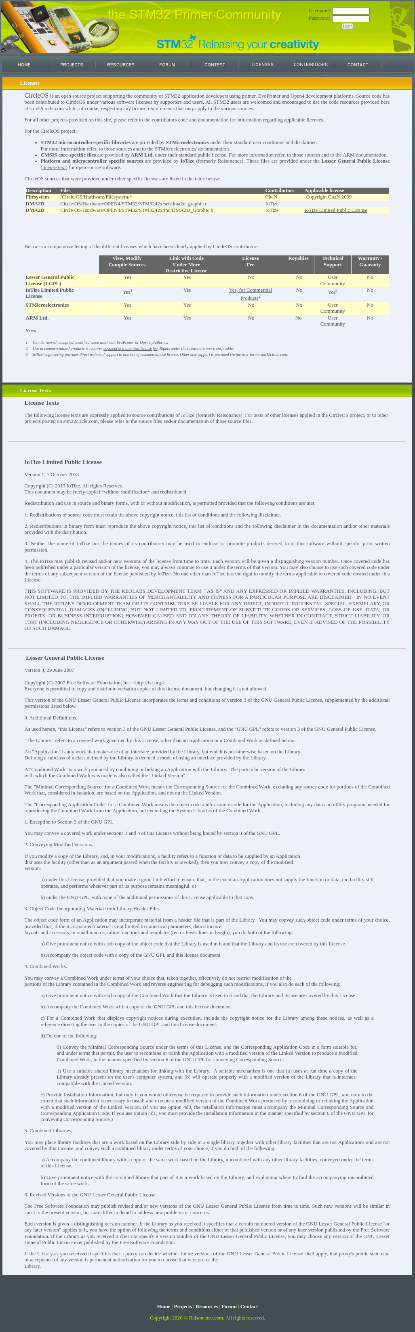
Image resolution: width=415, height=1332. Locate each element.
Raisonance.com (206, 1318)
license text (54, 167)
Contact (249, 1306)
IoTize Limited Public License (335, 210)
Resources (207, 1306)
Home (164, 1306)
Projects (183, 1306)
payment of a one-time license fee (130, 348)
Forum (229, 1306)
